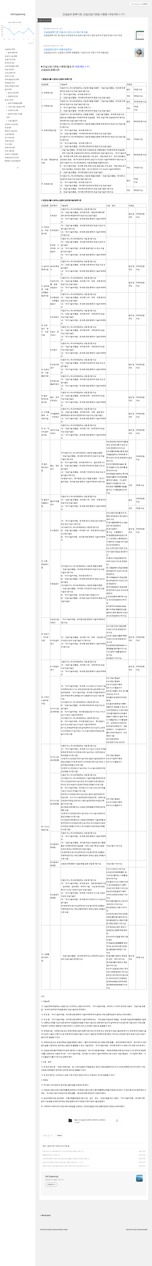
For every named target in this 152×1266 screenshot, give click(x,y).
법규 (8, 89)
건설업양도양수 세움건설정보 (58, 49)
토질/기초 (10, 59)
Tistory (134, 1263)
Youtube (60, 1263)
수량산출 (12, 121)
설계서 (9, 100)
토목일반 (10, 83)
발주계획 (12, 53)
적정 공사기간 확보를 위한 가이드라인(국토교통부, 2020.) (61, 1184)
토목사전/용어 (12, 86)
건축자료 (9, 141)
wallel (145, 1263)
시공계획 (9, 134)
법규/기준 (13, 93)
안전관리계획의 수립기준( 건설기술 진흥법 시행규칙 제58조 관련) (64, 1192)
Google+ (65, 1263)
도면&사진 (13, 110)
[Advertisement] (94, 1143)
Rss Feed (42, 1263)
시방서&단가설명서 (16, 107)
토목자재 (10, 147)
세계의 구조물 (11, 154)
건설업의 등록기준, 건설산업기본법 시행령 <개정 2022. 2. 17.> (94, 14)
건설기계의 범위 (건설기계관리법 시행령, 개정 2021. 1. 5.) (61, 1195)
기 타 (8, 144)
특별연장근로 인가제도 (50, 1188)
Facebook (54, 1263)
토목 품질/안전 (12, 79)
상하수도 (9, 76)
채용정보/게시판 (12, 157)
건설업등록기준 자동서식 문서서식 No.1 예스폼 (66, 32)
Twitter (50, 1263)
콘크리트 (9, 63)
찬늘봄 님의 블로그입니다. (54, 1213)
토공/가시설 (11, 56)
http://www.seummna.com (51, 46)
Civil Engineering (17, 14)
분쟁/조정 (13, 96)
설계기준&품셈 (15, 103)
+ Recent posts (45, 1248)
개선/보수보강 (11, 124)
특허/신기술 (11, 131)
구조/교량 (10, 73)
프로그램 (9, 151)
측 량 (8, 128)
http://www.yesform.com (51, 28)
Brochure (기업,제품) (12, 161)
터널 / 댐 (9, 69)
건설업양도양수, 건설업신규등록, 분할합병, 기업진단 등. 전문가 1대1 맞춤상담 (76, 52)
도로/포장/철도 (11, 66)
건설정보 (10, 49)
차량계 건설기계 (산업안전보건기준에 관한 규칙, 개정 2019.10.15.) (64, 1199)
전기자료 (9, 138)
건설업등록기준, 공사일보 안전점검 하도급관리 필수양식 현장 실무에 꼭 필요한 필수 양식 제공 (83, 35)
